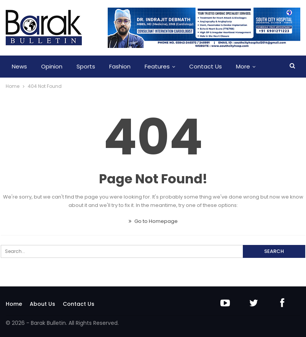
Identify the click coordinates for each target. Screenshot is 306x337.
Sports (85, 66)
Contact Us (205, 66)
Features (157, 66)
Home (14, 304)
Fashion (120, 66)
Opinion (51, 66)
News (19, 66)
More (243, 66)
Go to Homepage (153, 221)
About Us (42, 304)
